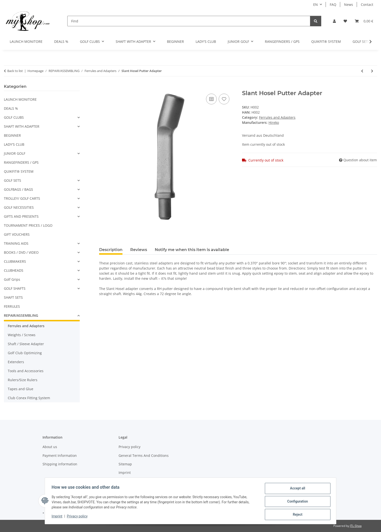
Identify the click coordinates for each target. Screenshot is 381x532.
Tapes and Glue (20, 389)
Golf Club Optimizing (25, 353)
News (348, 4)
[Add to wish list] (224, 99)
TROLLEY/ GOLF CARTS (22, 198)
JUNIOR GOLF (14, 153)
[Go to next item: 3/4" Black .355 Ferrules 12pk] (372, 71)
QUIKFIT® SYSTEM (19, 171)
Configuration (296, 502)
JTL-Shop (356, 526)
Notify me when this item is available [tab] (192, 249)
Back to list (15, 71)
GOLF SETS (12, 180)
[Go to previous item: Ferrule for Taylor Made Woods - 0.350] (362, 71)
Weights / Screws (21, 335)
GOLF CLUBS (14, 117)
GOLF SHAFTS (15, 288)
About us (50, 446)
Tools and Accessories (25, 371)
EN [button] (315, 4)
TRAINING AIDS (16, 243)
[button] (334, 21)
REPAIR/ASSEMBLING (21, 315)
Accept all (296, 489)
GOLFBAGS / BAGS (18, 189)
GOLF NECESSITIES (19, 207)
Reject (296, 515)
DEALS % (11, 108)
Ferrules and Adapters (277, 117)
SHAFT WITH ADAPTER (21, 126)
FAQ (333, 4)
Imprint (58, 517)
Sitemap (125, 464)
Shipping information (60, 464)
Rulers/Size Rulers (22, 380)
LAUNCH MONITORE (20, 99)
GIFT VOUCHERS (17, 234)
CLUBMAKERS (15, 261)
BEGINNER (12, 135)
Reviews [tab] (138, 249)
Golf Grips (12, 279)
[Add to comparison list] (211, 99)
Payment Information (60, 455)
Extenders (16, 362)
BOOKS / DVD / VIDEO (21, 252)
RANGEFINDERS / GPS (21, 162)
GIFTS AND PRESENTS (21, 216)
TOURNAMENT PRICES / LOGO (28, 225)
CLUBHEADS (13, 270)
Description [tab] (110, 249)
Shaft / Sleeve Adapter (26, 344)
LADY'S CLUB (14, 144)
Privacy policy (78, 517)
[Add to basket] (103, 87)
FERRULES (12, 306)
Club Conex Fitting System (29, 398)
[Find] (188, 21)
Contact (367, 4)
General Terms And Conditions (144, 455)
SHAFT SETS (13, 297)
